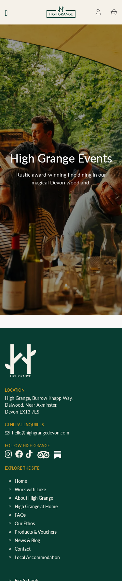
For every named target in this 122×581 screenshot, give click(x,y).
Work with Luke (30, 489)
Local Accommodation (37, 557)
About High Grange (34, 498)
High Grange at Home (36, 506)
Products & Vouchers (36, 532)
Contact (23, 549)
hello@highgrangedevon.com (37, 433)
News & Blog (27, 540)
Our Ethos (25, 523)
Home (21, 481)
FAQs (20, 515)
